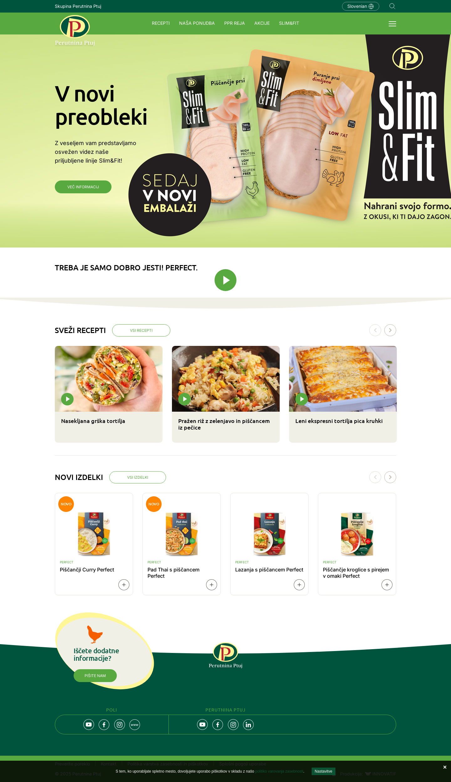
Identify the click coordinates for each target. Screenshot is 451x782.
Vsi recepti (141, 330)
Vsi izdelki (137, 477)
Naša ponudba (197, 23)
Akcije (262, 23)
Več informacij (83, 187)
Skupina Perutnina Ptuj (78, 6)
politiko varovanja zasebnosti (279, 771)
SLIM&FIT (289, 23)
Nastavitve (323, 771)
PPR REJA (234, 23)
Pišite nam (95, 675)
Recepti (161, 23)
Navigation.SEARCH (392, 6)
